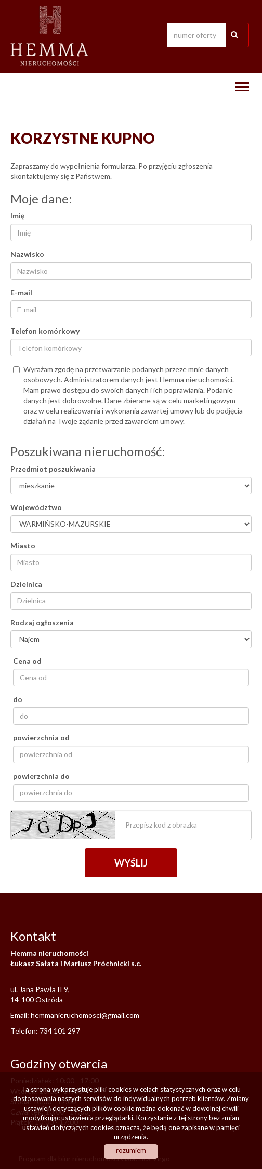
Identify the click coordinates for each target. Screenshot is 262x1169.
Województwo (36, 507)
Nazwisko (27, 254)
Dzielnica (26, 584)
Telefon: (25, 1030)
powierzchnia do (41, 776)
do (17, 699)
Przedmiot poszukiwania (53, 468)
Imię (17, 215)
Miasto (22, 545)
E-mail (21, 292)
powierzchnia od (41, 737)
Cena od (27, 660)
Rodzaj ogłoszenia (42, 622)
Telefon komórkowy (45, 330)
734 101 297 (60, 1030)
